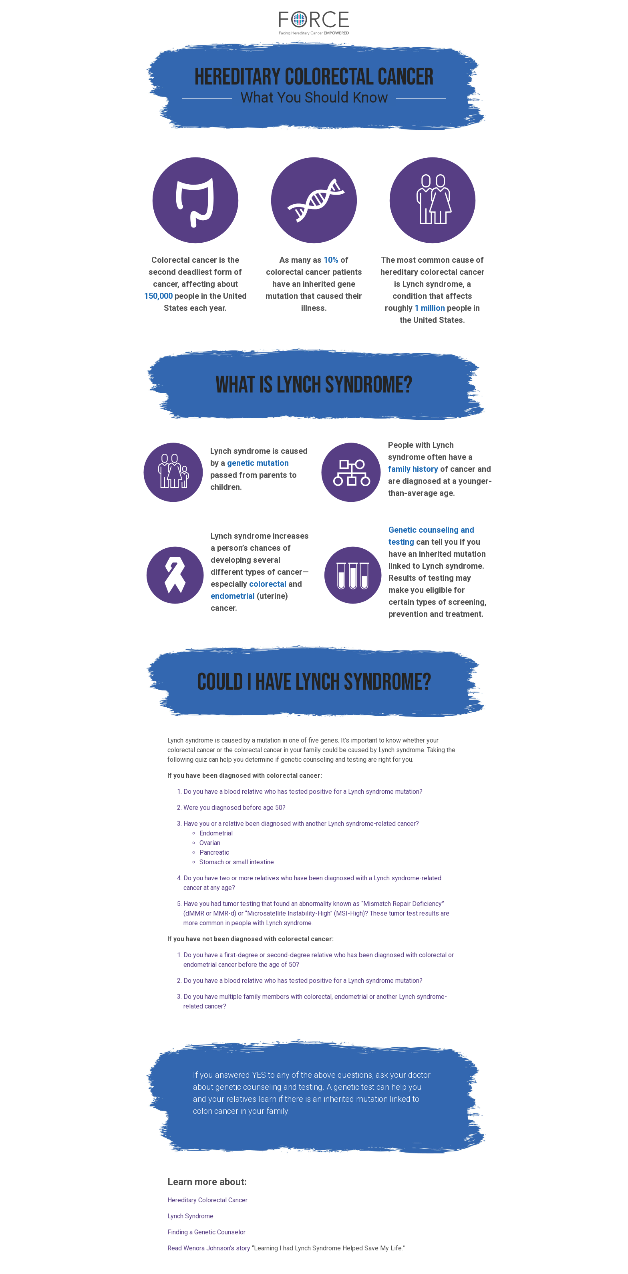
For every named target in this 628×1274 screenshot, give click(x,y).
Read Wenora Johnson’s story (208, 1248)
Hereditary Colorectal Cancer (207, 1200)
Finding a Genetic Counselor (206, 1232)
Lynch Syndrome (190, 1216)
